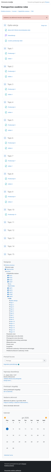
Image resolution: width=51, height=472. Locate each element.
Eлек (10, 284)
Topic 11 (11, 222)
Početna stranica (5, 11)
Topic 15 (11, 254)
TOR (32, 11)
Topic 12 (11, 230)
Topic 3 (10, 84)
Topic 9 (10, 192)
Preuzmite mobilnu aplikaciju (12, 470)
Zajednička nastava (23, 11)
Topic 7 (10, 156)
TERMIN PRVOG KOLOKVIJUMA (12, 378)
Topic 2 (10, 66)
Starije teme (7, 380)
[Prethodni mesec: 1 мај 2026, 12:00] (9, 418)
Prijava (47, 2)
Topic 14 (11, 246)
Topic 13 (11, 238)
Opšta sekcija (13, 25)
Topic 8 (10, 174)
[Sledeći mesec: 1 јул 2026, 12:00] (41, 418)
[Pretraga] (24, 360)
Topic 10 (11, 210)
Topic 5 (10, 120)
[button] (5, 25)
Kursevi (14, 11)
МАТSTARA (12, 286)
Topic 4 (10, 102)
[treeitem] (25, 307)
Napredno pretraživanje (10, 364)
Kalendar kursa (8, 455)
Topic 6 (10, 138)
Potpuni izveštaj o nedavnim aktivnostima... (16, 402)
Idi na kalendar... (8, 391)
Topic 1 (10, 48)
